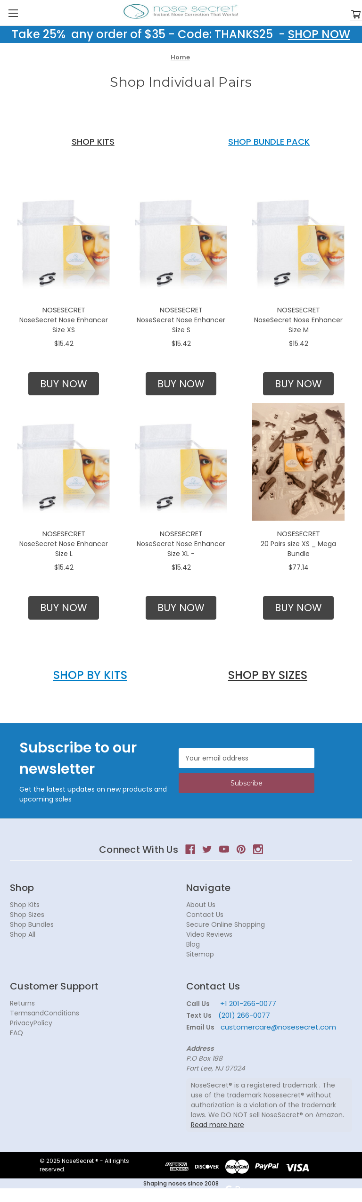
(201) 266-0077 (244, 1015)
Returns (22, 1003)
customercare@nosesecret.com (277, 1027)
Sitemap (200, 954)
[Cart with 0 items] (356, 14)
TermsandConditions (44, 1013)
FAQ (16, 1033)
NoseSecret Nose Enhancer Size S (181, 325)
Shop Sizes (27, 914)
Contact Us (204, 914)
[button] (63, 384)
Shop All (22, 934)
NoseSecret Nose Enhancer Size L (63, 548)
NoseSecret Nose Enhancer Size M (298, 325)
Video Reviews (209, 934)
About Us (200, 904)
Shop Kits (25, 904)
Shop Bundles (32, 924)
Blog (193, 944)
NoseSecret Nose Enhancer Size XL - (181, 548)
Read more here (217, 1124)
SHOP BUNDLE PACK (269, 141)
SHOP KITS (93, 141)
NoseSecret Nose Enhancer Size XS (63, 325)
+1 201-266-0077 (248, 1003)
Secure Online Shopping (225, 924)
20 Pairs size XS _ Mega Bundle (298, 548)
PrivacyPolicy (31, 1023)
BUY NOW (63, 384)
